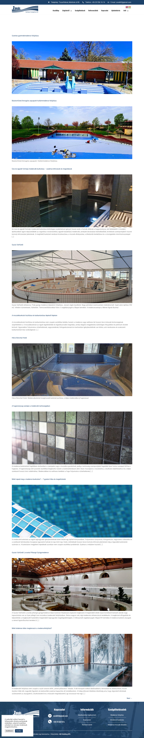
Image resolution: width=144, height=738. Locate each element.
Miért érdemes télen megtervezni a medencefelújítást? (32, 628)
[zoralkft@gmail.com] (50, 716)
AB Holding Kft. (65, 734)
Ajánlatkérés (115, 10)
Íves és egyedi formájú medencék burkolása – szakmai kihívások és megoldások (42, 169)
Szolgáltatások (80, 10)
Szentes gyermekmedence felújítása (25, 36)
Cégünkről (67, 11)
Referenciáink (93, 10)
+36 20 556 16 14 (59, 722)
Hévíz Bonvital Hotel (19, 338)
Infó (125, 11)
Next (129, 698)
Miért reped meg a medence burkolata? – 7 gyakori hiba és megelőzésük (39, 479)
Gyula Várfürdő (17, 245)
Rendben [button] (19, 731)
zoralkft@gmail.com (60, 716)
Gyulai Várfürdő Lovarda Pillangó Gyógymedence (30, 553)
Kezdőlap (56, 10)
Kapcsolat (104, 10)
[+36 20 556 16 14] (50, 721)
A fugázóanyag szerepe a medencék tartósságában (31, 406)
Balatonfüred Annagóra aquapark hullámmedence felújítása (34, 101)
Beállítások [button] (9, 731)
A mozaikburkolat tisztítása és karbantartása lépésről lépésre (34, 315)
